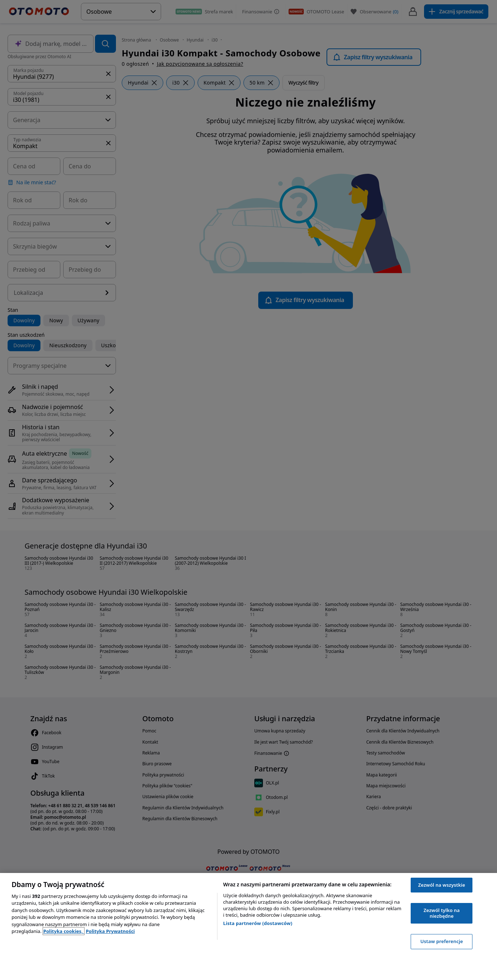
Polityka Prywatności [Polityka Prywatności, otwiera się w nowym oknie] (110, 931)
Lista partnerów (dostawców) (258, 923)
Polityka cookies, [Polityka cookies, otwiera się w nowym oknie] (63, 931)
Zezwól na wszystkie (441, 885)
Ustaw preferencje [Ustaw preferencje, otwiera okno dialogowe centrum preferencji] (441, 941)
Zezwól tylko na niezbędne (442, 913)
